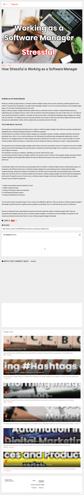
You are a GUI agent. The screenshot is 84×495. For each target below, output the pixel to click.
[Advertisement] (16, 85)
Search (14, 4)
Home (3, 65)
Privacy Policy (34, 484)
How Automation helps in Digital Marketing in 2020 (24, 441)
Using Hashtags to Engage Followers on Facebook (24, 372)
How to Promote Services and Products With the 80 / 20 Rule (28, 465)
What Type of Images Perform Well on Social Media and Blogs (28, 396)
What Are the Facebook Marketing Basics (21, 419)
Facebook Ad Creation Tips (15, 349)
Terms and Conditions (41, 481)
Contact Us (34, 487)
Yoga (9, 65)
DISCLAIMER (41, 484)
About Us (41, 487)
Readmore (9, 355)
